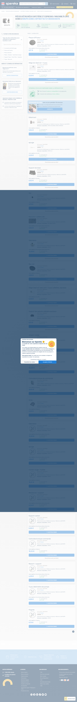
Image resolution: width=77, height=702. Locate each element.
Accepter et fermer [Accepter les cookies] (47, 362)
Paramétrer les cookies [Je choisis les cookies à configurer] (29, 362)
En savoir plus (36, 356)
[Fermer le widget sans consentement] (27, 339)
